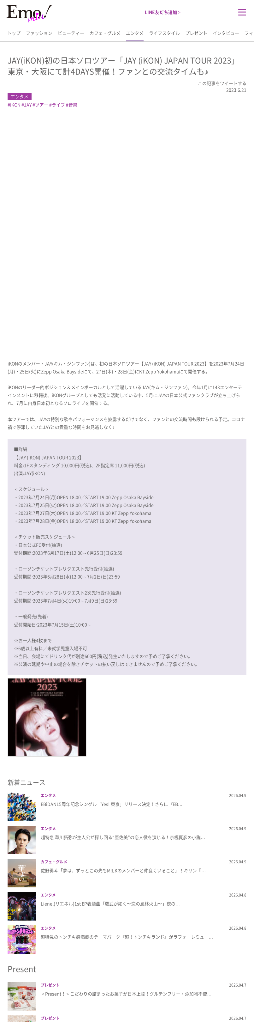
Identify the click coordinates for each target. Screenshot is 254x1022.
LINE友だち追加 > (162, 12)
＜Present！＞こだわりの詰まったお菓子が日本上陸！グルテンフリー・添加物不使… (126, 762)
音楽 (72, 104)
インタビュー (226, 33)
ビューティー (71, 33)
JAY (28, 104)
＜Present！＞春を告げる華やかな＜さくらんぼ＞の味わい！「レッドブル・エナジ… (126, 829)
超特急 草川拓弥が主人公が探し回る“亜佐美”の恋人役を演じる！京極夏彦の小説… (123, 606)
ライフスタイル (164, 33)
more (127, 955)
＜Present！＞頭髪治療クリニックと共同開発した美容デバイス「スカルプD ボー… (124, 862)
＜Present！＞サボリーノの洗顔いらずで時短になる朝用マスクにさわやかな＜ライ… (126, 796)
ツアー (41, 104)
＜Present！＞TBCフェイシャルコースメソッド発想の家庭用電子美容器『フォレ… (123, 895)
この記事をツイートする (222, 83)
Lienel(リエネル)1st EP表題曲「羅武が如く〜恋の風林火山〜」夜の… (110, 672)
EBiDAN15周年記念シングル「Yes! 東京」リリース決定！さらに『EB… (111, 573)
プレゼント (196, 33)
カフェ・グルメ (105, 33)
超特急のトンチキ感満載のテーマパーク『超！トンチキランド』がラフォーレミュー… (127, 706)
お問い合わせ (183, 997)
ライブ (58, 104)
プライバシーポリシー (118, 997)
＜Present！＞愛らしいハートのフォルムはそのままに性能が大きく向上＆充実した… (126, 928)
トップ (14, 33)
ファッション (39, 33)
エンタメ (135, 33)
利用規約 (155, 997)
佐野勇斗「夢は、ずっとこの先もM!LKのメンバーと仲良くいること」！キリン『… (123, 639)
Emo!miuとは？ (73, 997)
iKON (15, 104)
